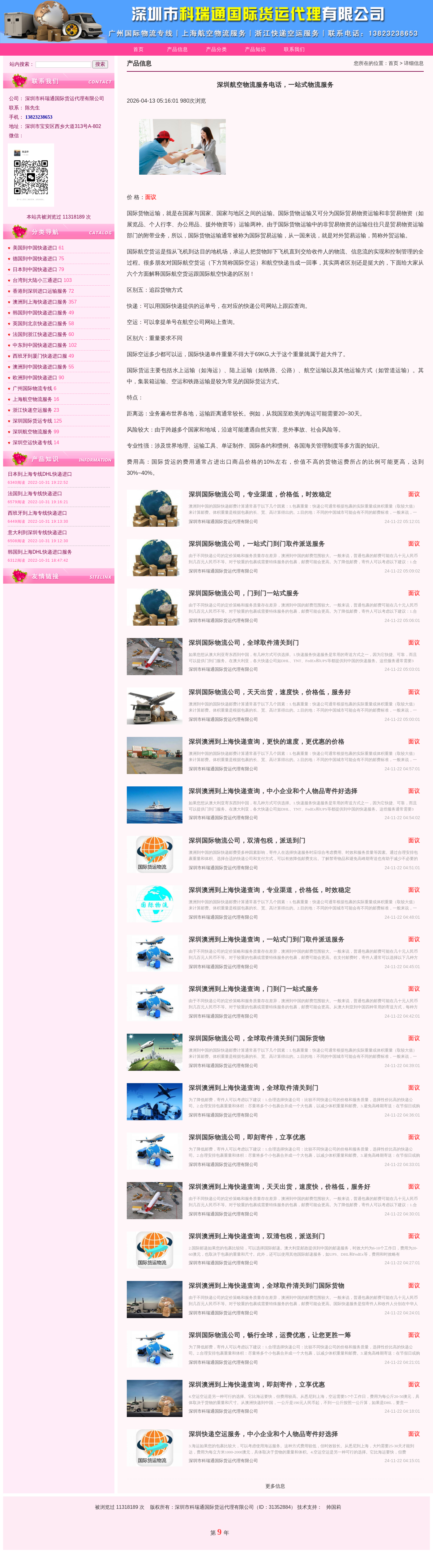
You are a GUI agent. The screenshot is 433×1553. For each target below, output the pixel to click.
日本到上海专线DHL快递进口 (40, 474)
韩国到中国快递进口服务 (40, 312)
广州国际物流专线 (32, 388)
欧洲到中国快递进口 (35, 377)
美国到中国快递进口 (35, 247)
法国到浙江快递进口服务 (40, 334)
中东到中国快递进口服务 (40, 345)
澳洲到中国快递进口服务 (40, 366)
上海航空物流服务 (32, 399)
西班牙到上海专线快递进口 (37, 513)
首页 (138, 49)
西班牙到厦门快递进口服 (40, 356)
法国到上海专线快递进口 (35, 493)
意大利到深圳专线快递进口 (37, 532)
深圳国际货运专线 (32, 420)
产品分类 (216, 49)
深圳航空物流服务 (32, 431)
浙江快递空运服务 (32, 410)
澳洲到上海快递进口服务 (40, 301)
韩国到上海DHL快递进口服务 (40, 552)
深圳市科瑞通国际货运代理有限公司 (223, 521)
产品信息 (177, 49)
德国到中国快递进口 (35, 258)
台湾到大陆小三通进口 (37, 280)
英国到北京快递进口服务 (40, 323)
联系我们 (294, 49)
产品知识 (255, 49)
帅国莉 (333, 1507)
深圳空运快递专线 (32, 442)
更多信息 (275, 1486)
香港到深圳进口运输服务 (40, 291)
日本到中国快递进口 (35, 269)
